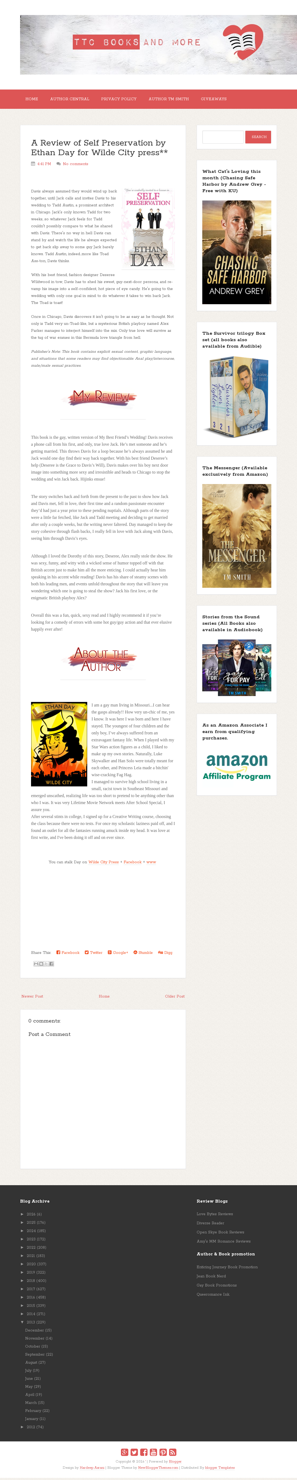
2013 (31, 1324)
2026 (31, 1216)
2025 (31, 1224)
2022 (31, 1249)
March (31, 1405)
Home (32, 100)
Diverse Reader (210, 1225)
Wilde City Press (103, 864)
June (29, 1380)
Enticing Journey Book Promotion (227, 1269)
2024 (31, 1233)
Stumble (143, 954)
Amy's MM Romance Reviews (224, 1243)
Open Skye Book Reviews (220, 1234)
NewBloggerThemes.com (158, 1470)
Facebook (133, 864)
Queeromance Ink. (213, 1296)
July (28, 1372)
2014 (31, 1316)
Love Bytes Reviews (215, 1216)
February (33, 1413)
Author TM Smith (176, 100)
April (29, 1397)
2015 (31, 1308)
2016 (31, 1299)
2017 (31, 1291)
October (32, 1348)
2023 (31, 1241)
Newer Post (32, 998)
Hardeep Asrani (92, 1470)
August (31, 1364)
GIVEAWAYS (223, 100)
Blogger (175, 1464)
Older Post (175, 998)
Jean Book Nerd (211, 1278)
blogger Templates (220, 1470)
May (29, 1388)
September (35, 1356)
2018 (31, 1283)
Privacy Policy (124, 100)
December (34, 1332)
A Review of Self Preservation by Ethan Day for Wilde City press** (99, 150)
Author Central (72, 100)
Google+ (118, 954)
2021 (31, 1258)
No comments (75, 166)
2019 (31, 1274)
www (151, 864)
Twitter (93, 954)
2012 (31, 1429)
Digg (165, 954)
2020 (31, 1266)
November (34, 1340)
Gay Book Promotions (217, 1287)
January (31, 1421)
